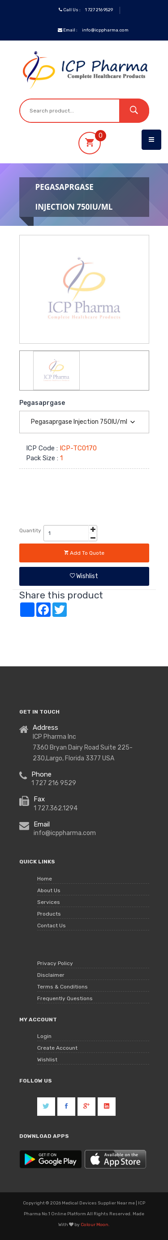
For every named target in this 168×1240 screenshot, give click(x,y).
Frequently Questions (65, 998)
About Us (48, 890)
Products (49, 914)
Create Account (57, 1048)
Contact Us (51, 925)
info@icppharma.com (105, 30)
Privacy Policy (55, 963)
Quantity (30, 530)
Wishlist (84, 576)
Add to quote (84, 553)
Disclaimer (51, 975)
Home (44, 879)
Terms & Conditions (62, 987)
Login (44, 1036)
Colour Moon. (95, 1224)
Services (48, 902)
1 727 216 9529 (99, 10)
